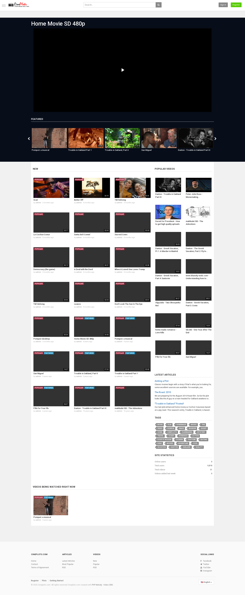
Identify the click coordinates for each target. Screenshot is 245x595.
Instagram (207, 571)
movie (160, 425)
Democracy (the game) (44, 269)
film (169, 425)
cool (195, 443)
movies (170, 443)
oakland (187, 447)
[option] (49, 141)
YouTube (206, 567)
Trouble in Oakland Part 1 (80, 150)
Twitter (206, 564)
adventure (183, 443)
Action (195, 436)
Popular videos (165, 168)
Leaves (77, 304)
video (159, 428)
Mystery (201, 432)
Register (236, 5)
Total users (159, 466)
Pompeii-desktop (41, 339)
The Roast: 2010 (163, 392)
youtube (192, 440)
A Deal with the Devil (83, 269)
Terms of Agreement (40, 567)
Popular (96, 564)
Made (181, 428)
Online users (160, 462)
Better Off (78, 200)
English (206, 582)
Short (204, 428)
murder (192, 428)
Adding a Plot (161, 381)
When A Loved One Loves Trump (130, 269)
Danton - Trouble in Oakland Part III (194, 150)
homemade (181, 425)
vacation (161, 447)
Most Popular (67, 564)
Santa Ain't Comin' (82, 234)
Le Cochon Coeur (41, 234)
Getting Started (56, 581)
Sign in (223, 5)
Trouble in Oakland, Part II (117, 150)
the (203, 425)
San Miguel (146, 150)
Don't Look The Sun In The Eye (128, 304)
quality (199, 447)
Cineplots (172, 432)
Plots (44, 581)
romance (183, 436)
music (194, 425)
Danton (174, 447)
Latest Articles (165, 374)
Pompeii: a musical (40, 150)
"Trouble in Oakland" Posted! (169, 403)
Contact (34, 564)
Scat (35, 200)
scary (171, 436)
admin (38, 203)
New (35, 168)
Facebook (207, 561)
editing (203, 440)
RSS (64, 567)
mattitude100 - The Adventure (128, 408)
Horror (170, 428)
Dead (159, 443)
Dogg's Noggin (164, 440)
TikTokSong (120, 200)
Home (159, 432)
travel (160, 436)
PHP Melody (97, 585)
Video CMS (108, 585)
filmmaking (187, 432)
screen (179, 440)
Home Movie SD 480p (58, 23)
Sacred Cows (121, 234)
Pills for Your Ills (41, 408)
